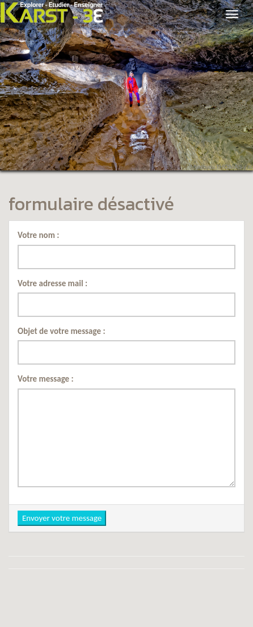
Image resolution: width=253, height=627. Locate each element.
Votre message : (46, 379)
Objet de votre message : (62, 331)
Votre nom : (38, 235)
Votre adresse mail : (52, 283)
